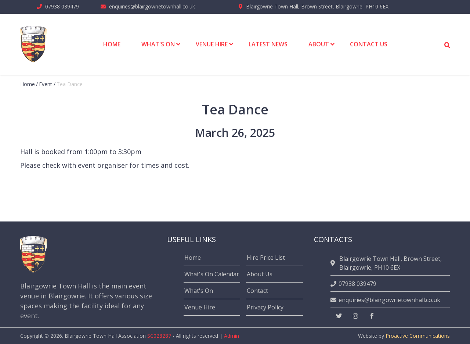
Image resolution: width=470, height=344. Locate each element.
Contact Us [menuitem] (368, 44)
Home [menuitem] (111, 44)
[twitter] (339, 316)
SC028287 (159, 335)
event (45, 84)
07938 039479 (62, 6)
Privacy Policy (265, 307)
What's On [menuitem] (158, 44)
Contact (257, 291)
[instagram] (355, 316)
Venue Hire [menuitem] (212, 44)
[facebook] (372, 316)
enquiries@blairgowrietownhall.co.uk (152, 6)
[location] (333, 263)
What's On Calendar (211, 274)
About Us (259, 274)
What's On (198, 291)
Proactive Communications (418, 335)
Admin (231, 335)
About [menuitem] (318, 44)
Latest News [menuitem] (268, 44)
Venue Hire (199, 307)
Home (27, 84)
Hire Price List (266, 257)
